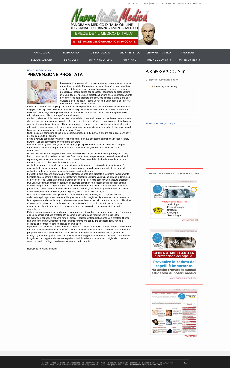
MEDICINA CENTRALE (188, 60)
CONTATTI (181, 4)
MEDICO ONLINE (194, 4)
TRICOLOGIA (188, 52)
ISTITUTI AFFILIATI (141, 4)
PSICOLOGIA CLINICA (100, 60)
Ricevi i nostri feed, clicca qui (160, 123)
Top (185, 363)
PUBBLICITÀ (155, 4)
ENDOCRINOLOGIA (41, 60)
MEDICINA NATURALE (159, 60)
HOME (128, 4)
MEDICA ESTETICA (130, 52)
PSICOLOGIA (71, 60)
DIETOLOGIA (129, 60)
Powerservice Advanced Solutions (144, 364)
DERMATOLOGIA (100, 52)
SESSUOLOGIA (71, 52)
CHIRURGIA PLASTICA (159, 52)
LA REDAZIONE (168, 4)
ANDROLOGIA (42, 52)
